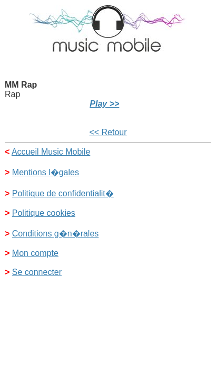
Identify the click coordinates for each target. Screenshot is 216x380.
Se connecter (37, 272)
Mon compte (35, 253)
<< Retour (107, 132)
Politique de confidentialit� (63, 193)
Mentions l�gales (45, 172)
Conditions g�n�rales (55, 233)
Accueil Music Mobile (51, 151)
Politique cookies (43, 212)
